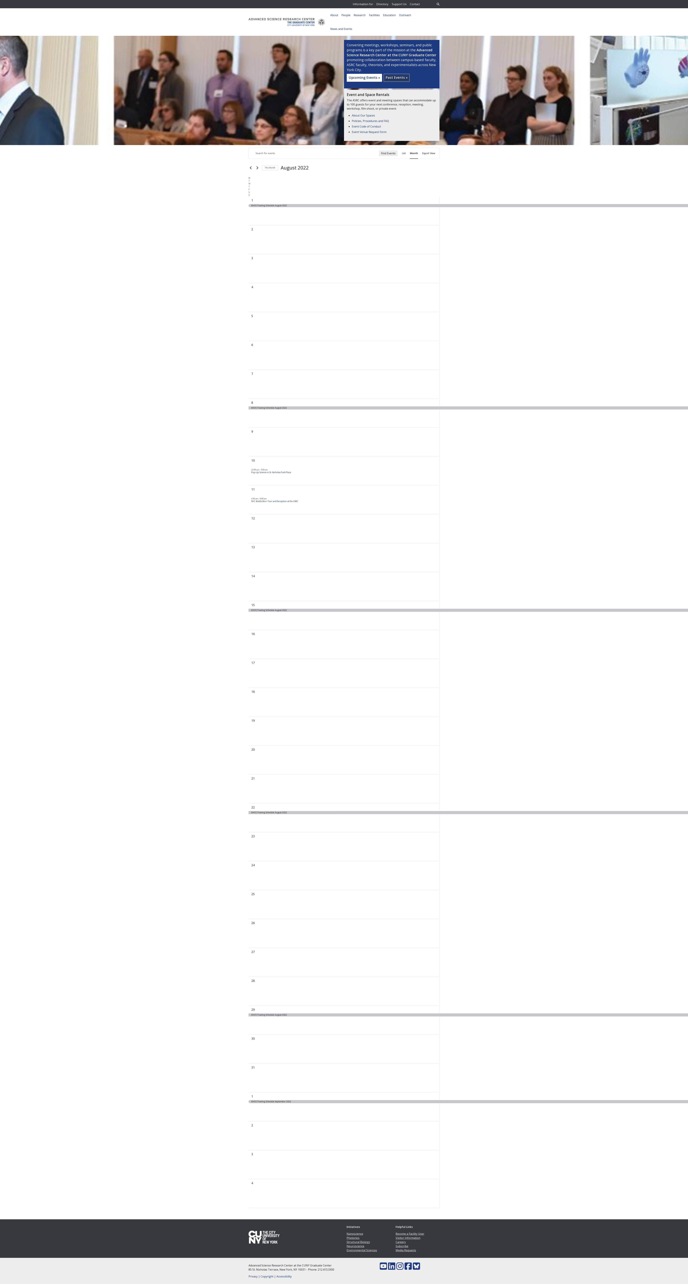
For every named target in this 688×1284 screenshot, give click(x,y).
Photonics (353, 1238)
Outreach (405, 15)
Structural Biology (358, 1242)
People (345, 15)
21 (253, 778)
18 (253, 692)
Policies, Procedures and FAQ (370, 121)
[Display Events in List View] (404, 153)
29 (253, 1010)
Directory (382, 4)
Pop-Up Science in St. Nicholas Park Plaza (271, 472)
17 (253, 663)
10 (253, 460)
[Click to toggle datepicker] (295, 167)
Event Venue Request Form (369, 132)
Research (359, 15)
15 (253, 605)
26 (253, 923)
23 (253, 836)
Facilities (374, 15)
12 (253, 518)
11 (253, 489)
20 (253, 749)
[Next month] (257, 168)
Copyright (267, 1276)
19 (253, 720)
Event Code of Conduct (366, 126)
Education (389, 15)
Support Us (399, 4)
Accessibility (284, 1276)
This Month (270, 167)
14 (253, 576)
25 (253, 894)
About (334, 15)
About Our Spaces (363, 115)
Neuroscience (355, 1246)
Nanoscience (355, 1234)
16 (253, 634)
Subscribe (402, 1246)
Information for (363, 4)
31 (253, 1067)
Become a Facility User (410, 1234)
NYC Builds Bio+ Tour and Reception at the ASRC (274, 501)
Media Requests (406, 1250)
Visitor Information (408, 1238)
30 (253, 1038)
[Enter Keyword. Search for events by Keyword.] (314, 153)
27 (253, 952)
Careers (401, 1242)
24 (253, 865)
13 (253, 547)
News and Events (341, 29)
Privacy (253, 1276)
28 (253, 981)
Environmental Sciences (362, 1250)
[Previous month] (251, 168)
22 (253, 807)
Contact (415, 4)
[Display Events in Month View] (414, 153)
